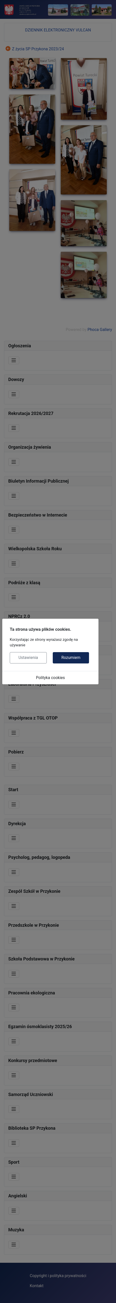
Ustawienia (28, 657)
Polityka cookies (50, 677)
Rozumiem (70, 657)
